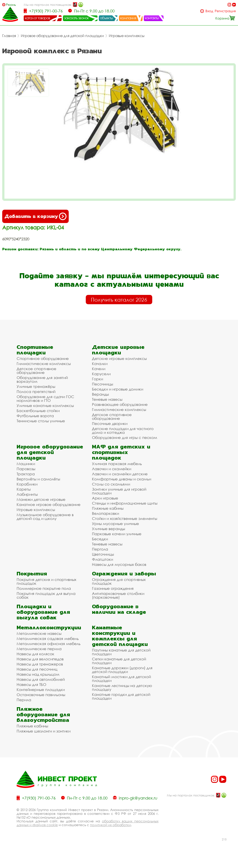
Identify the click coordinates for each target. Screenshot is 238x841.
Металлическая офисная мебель (48, 644)
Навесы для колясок (35, 654)
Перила (24, 700)
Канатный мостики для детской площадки (121, 678)
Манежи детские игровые (41, 499)
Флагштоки (102, 559)
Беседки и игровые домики (117, 389)
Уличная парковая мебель (117, 464)
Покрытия (32, 573)
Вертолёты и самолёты (38, 479)
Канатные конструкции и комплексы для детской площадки (120, 636)
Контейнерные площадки (41, 689)
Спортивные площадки (35, 349)
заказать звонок (76, 18)
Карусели (101, 374)
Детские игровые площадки (118, 349)
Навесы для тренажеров (40, 664)
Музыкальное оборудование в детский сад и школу (45, 516)
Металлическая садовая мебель (48, 638)
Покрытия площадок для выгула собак (46, 595)
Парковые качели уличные (116, 534)
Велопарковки (105, 513)
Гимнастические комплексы (44, 363)
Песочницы (102, 384)
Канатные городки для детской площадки (121, 696)
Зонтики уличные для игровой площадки (119, 491)
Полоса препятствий (36, 391)
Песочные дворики (109, 423)
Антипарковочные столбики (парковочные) (118, 595)
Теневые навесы (107, 399)
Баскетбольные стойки (38, 411)
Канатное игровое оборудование (48, 504)
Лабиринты (27, 494)
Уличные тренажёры (36, 386)
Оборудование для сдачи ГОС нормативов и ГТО (45, 398)
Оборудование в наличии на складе (119, 609)
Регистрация (225, 11)
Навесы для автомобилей (41, 679)
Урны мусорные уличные (115, 523)
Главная (9, 36)
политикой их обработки (110, 825)
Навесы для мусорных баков (119, 564)
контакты (152, 18)
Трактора (26, 474)
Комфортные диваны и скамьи (121, 479)
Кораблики (27, 484)
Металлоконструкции (49, 627)
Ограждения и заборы (124, 573)
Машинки (26, 464)
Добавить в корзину (35, 216)
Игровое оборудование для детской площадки (62, 36)
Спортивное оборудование (43, 358)
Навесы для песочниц (37, 669)
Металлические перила (39, 649)
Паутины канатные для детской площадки (121, 652)
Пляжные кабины (107, 508)
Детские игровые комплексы (119, 358)
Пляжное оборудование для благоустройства (43, 714)
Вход (209, 11)
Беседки (100, 539)
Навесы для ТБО (31, 684)
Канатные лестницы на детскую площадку (122, 687)
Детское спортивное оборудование (36, 370)
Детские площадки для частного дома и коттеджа (123, 430)
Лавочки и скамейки (111, 469)
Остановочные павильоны (41, 695)
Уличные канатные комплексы (45, 405)
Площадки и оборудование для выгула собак (43, 612)
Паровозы (26, 469)
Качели (98, 369)
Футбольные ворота (35, 416)
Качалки (99, 363)
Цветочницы (103, 554)
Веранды (100, 394)
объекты (106, 18)
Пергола (100, 549)
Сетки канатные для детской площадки (119, 661)
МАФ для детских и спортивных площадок (121, 452)
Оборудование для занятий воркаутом (42, 379)
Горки (97, 379)
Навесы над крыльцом (38, 674)
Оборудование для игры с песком (124, 437)
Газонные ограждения (113, 588)
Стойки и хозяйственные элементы (124, 518)
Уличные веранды (108, 529)
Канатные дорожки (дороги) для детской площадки (122, 669)
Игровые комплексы (126, 36)
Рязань (11, 4)
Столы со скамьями (111, 484)
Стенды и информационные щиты (124, 503)
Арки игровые (105, 498)
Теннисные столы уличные (41, 421)
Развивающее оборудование (120, 404)
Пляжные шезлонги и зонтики (43, 731)
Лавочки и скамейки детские (120, 474)
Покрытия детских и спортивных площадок (46, 581)
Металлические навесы (39, 633)
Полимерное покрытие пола (44, 588)
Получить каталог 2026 (119, 299)
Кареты (24, 489)
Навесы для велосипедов (40, 659)
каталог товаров (37, 18)
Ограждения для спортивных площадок (119, 581)
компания (128, 18)
